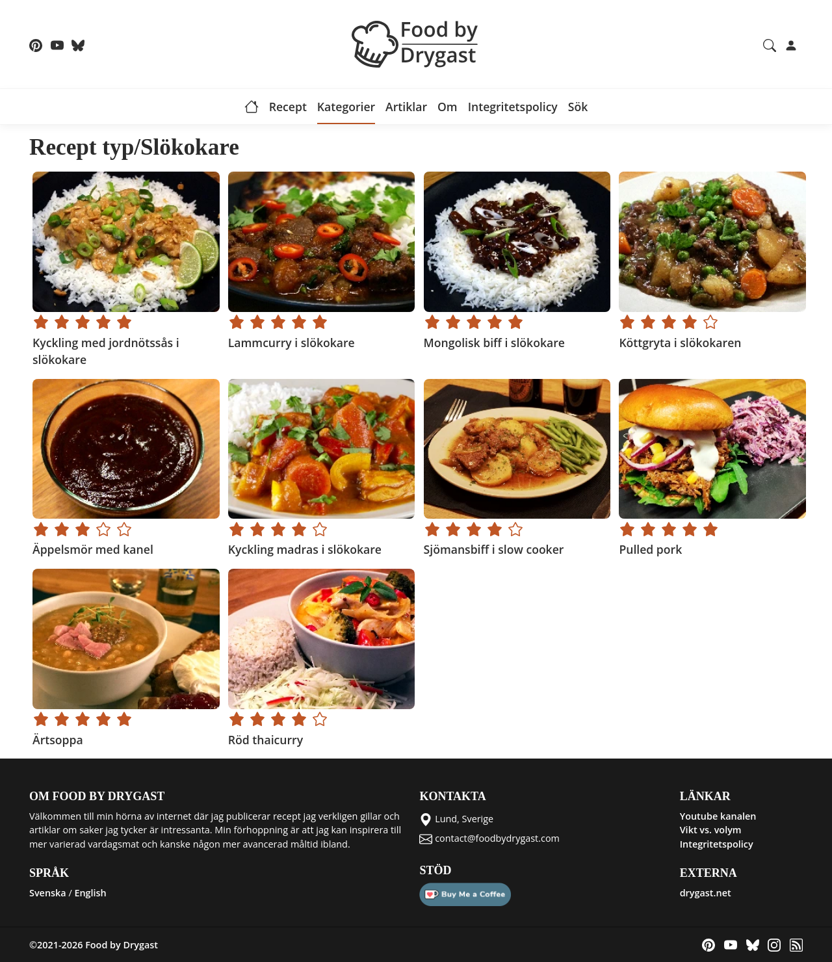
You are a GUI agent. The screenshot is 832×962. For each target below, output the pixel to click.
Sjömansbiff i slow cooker (494, 549)
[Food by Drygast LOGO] (416, 43)
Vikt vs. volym (711, 830)
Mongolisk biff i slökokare (494, 342)
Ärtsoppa (57, 740)
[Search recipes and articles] (769, 44)
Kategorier (346, 106)
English (90, 893)
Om (447, 106)
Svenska (47, 893)
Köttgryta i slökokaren (680, 342)
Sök (578, 106)
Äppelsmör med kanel (92, 549)
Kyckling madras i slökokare (305, 549)
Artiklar (406, 106)
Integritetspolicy (513, 106)
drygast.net (705, 893)
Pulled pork (650, 549)
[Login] (791, 44)
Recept (288, 106)
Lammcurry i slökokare (291, 342)
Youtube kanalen (718, 816)
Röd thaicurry (265, 740)
